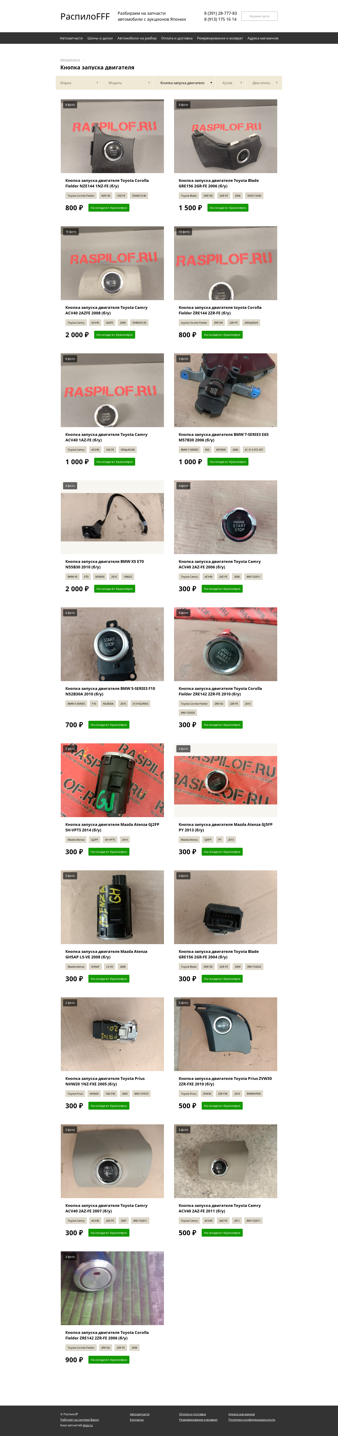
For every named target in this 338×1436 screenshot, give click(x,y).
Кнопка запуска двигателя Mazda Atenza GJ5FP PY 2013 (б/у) (226, 827)
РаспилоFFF (81, 16)
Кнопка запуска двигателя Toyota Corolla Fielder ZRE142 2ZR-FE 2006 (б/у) (107, 1335)
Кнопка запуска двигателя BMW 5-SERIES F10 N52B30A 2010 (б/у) (110, 691)
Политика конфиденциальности (251, 1420)
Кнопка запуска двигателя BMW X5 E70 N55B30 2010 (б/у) (104, 564)
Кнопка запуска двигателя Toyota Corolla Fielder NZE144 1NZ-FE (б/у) (107, 183)
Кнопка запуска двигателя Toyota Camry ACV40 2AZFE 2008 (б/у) (106, 310)
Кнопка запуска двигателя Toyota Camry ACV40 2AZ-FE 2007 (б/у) (106, 1208)
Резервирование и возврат (198, 1420)
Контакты (137, 1420)
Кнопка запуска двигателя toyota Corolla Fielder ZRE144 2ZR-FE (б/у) (220, 310)
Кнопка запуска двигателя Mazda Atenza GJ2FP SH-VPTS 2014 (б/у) (112, 827)
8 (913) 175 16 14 (220, 19)
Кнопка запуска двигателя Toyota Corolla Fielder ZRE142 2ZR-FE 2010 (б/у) (220, 691)
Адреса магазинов (241, 1414)
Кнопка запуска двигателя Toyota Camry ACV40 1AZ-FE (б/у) (106, 437)
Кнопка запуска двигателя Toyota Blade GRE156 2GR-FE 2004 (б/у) (219, 954)
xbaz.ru (88, 1425)
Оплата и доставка (192, 1414)
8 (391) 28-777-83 (220, 13)
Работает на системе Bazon (79, 1420)
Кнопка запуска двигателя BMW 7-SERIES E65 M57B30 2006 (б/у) (224, 437)
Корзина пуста (259, 16)
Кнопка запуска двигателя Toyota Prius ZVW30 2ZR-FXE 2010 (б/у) (225, 1081)
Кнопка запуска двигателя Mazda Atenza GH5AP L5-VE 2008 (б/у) (106, 954)
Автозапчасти (70, 59)
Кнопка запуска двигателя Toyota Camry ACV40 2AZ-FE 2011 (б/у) (220, 1208)
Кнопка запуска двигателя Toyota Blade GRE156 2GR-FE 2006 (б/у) (219, 183)
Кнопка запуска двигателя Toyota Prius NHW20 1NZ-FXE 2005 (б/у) (105, 1081)
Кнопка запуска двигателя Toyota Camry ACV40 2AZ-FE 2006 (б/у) (220, 564)
